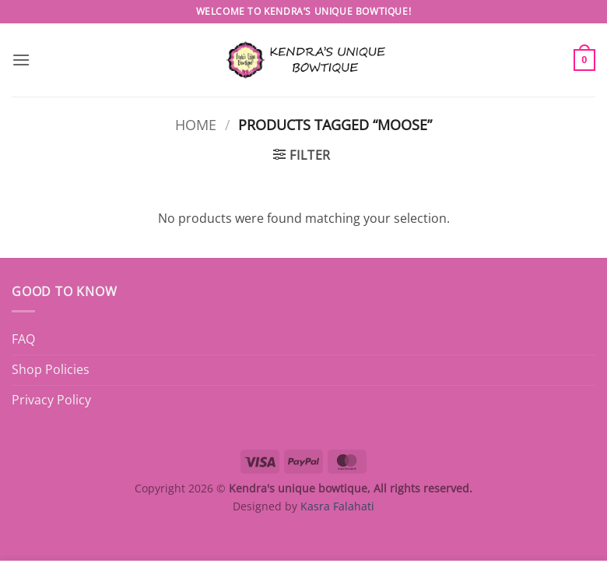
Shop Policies (50, 369)
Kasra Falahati (337, 506)
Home (195, 124)
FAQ (23, 339)
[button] (21, 60)
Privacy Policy (51, 399)
